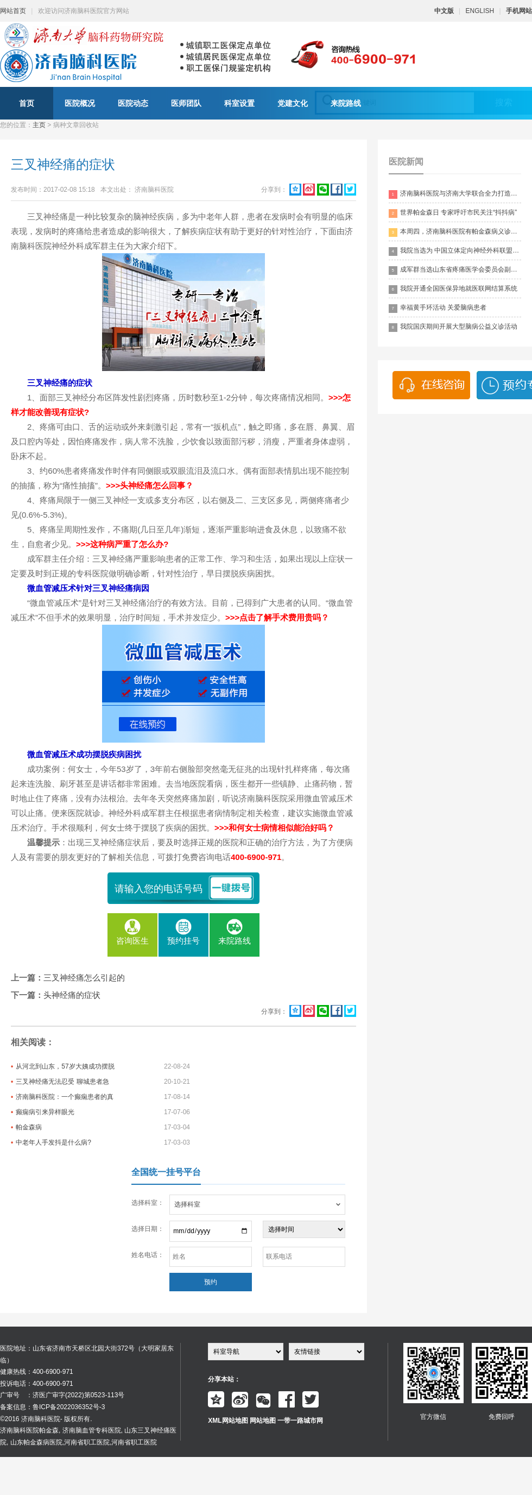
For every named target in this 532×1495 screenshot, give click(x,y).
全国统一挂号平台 (166, 1172)
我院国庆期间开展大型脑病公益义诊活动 (453, 327)
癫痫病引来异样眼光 (45, 1112)
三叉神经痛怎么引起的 (84, 977)
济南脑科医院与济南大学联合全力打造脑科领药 (455, 194)
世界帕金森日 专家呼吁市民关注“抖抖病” (453, 213)
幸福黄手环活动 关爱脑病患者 (437, 308)
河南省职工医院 (87, 1442)
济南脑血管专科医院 (91, 1430)
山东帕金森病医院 (36, 1442)
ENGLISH (480, 11)
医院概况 (80, 103)
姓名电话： (147, 1255)
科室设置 (239, 103)
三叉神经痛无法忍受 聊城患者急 (62, 1081)
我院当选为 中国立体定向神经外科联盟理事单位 (455, 251)
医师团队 (186, 103)
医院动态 (133, 103)
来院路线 (346, 103)
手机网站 (519, 11)
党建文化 (292, 103)
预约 (210, 1282)
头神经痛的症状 (71, 995)
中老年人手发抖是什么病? (53, 1142)
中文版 (444, 11)
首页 (26, 103)
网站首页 (13, 11)
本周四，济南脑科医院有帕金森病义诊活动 (455, 232)
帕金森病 (29, 1127)
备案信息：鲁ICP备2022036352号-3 (52, 1407)
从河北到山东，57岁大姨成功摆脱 (65, 1066)
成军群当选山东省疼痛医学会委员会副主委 (455, 270)
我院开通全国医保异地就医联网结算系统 (453, 289)
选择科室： (147, 1203)
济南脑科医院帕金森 (29, 1430)
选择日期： (147, 1229)
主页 (39, 125)
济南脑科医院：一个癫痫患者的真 (64, 1097)
